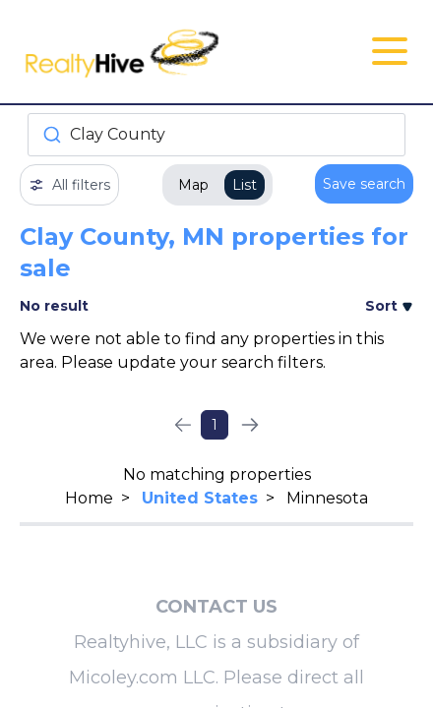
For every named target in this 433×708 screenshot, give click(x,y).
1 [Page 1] (214, 425)
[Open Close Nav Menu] (389, 51)
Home (89, 498)
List (244, 185)
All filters (69, 185)
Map (193, 185)
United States (200, 498)
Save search (364, 184)
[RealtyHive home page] (151, 52)
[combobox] (216, 134)
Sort (389, 306)
